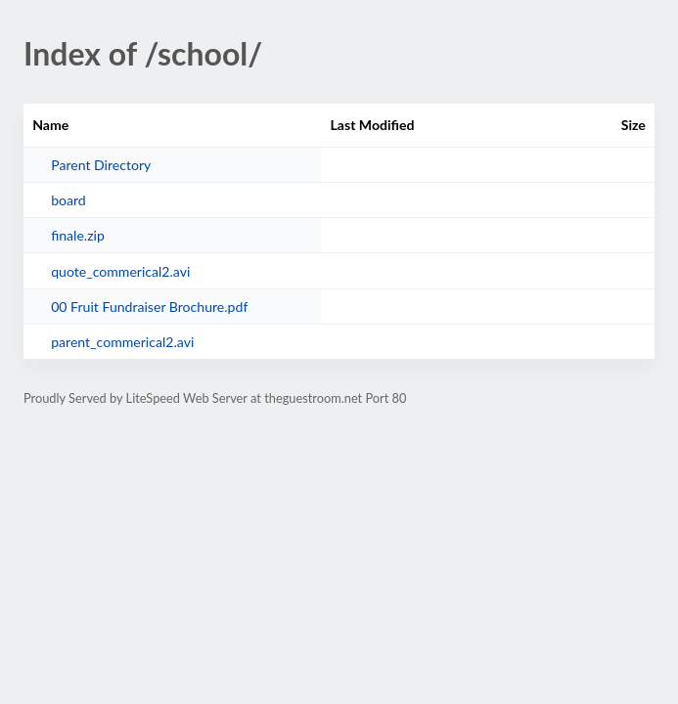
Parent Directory (101, 164)
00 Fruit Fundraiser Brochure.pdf (149, 306)
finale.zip (78, 235)
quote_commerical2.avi (120, 271)
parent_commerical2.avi (122, 341)
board (68, 200)
